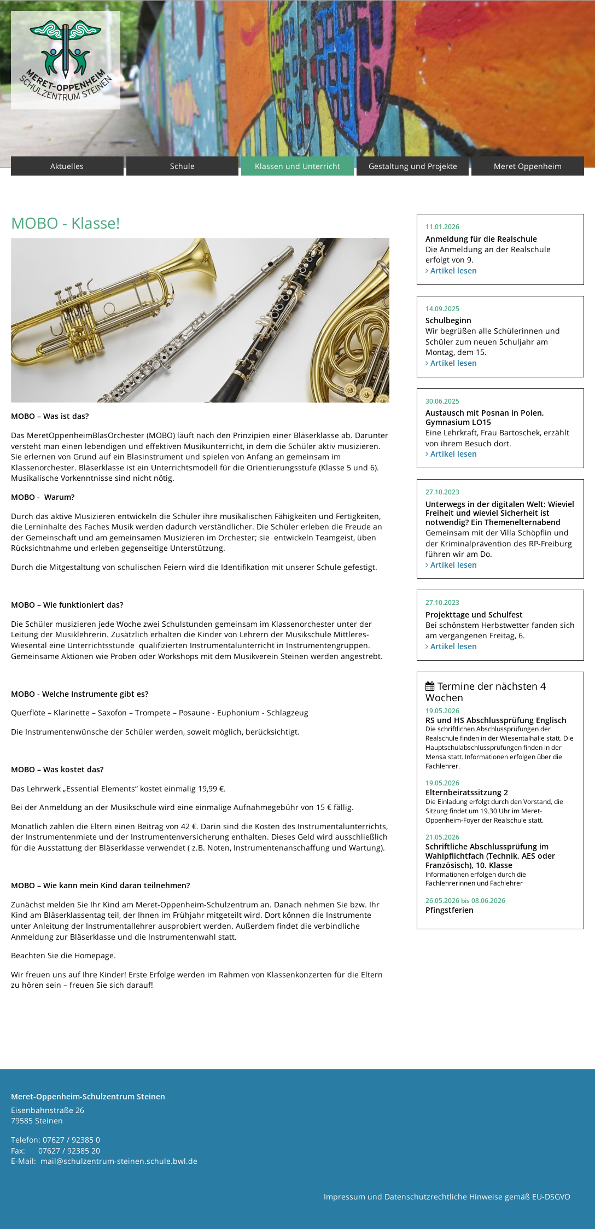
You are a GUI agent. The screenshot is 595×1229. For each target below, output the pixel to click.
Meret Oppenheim (528, 166)
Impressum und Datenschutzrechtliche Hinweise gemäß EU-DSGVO (447, 1196)
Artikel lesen (451, 270)
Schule (182, 166)
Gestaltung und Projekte (413, 166)
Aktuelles (67, 166)
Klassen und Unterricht (297, 166)
